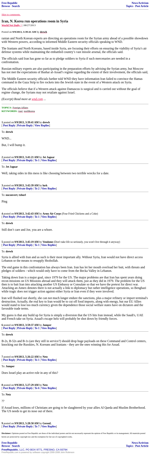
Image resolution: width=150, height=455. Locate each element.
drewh (46, 122)
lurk (45, 185)
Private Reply (25, 125)
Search (16, 6)
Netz (45, 356)
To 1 (37, 160)
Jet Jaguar (49, 157)
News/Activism (140, 3)
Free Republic (10, 3)
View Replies (42, 125)
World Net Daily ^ (12, 25)
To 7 (37, 426)
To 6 (37, 388)
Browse (6, 6)
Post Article (141, 6)
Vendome (48, 241)
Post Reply (9, 125)
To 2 (37, 188)
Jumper (47, 325)
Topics (129, 6)
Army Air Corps (52, 213)
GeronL (47, 423)
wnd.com (37, 99)
